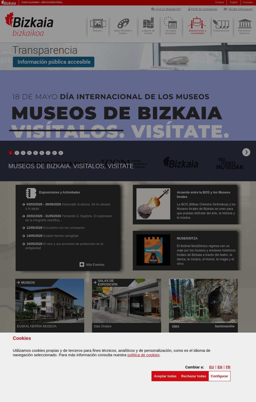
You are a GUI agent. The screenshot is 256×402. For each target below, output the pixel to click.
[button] (165, 376)
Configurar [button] (219, 376)
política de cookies (143, 355)
